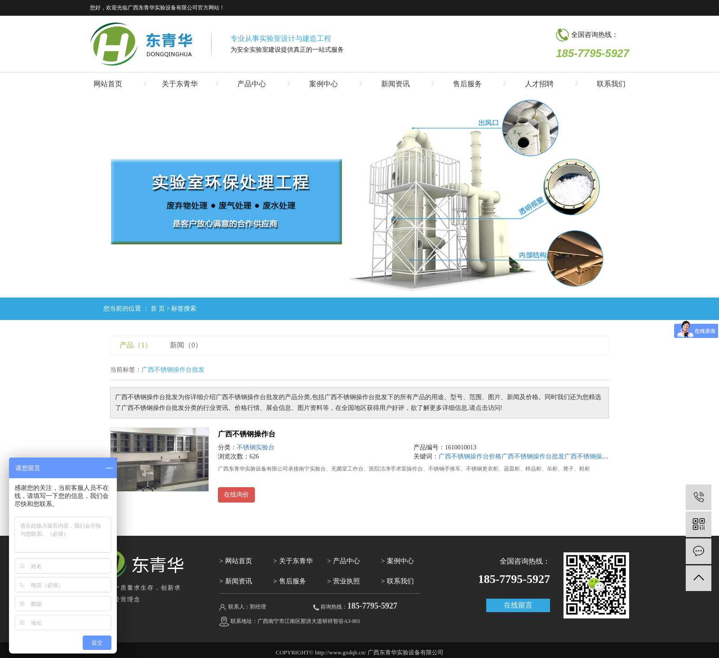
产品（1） (136, 345)
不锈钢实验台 (256, 447)
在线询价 (236, 494)
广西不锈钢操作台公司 (595, 456)
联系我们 (611, 84)
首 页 (158, 308)
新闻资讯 (395, 84)
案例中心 (323, 84)
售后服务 (467, 84)
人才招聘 (539, 84)
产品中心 (251, 84)
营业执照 (346, 581)
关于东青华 (180, 84)
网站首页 (107, 84)
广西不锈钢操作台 (246, 434)
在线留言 (518, 605)
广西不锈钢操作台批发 (533, 456)
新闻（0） (186, 345)
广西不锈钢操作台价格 (470, 456)
